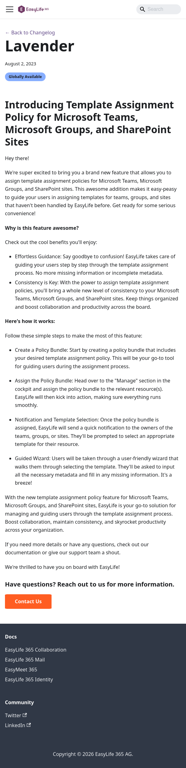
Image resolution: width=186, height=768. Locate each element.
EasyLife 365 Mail (25, 659)
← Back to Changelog (30, 32)
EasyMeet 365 (21, 669)
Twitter (16, 715)
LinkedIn (18, 725)
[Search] (158, 9)
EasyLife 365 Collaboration (35, 649)
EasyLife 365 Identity (29, 679)
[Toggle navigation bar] (9, 9)
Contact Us (28, 601)
